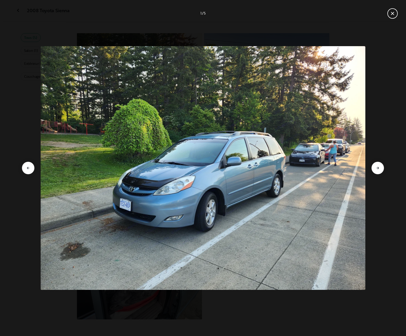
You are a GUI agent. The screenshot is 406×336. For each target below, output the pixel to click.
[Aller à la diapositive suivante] (378, 168)
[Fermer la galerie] (392, 13)
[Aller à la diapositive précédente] (28, 168)
